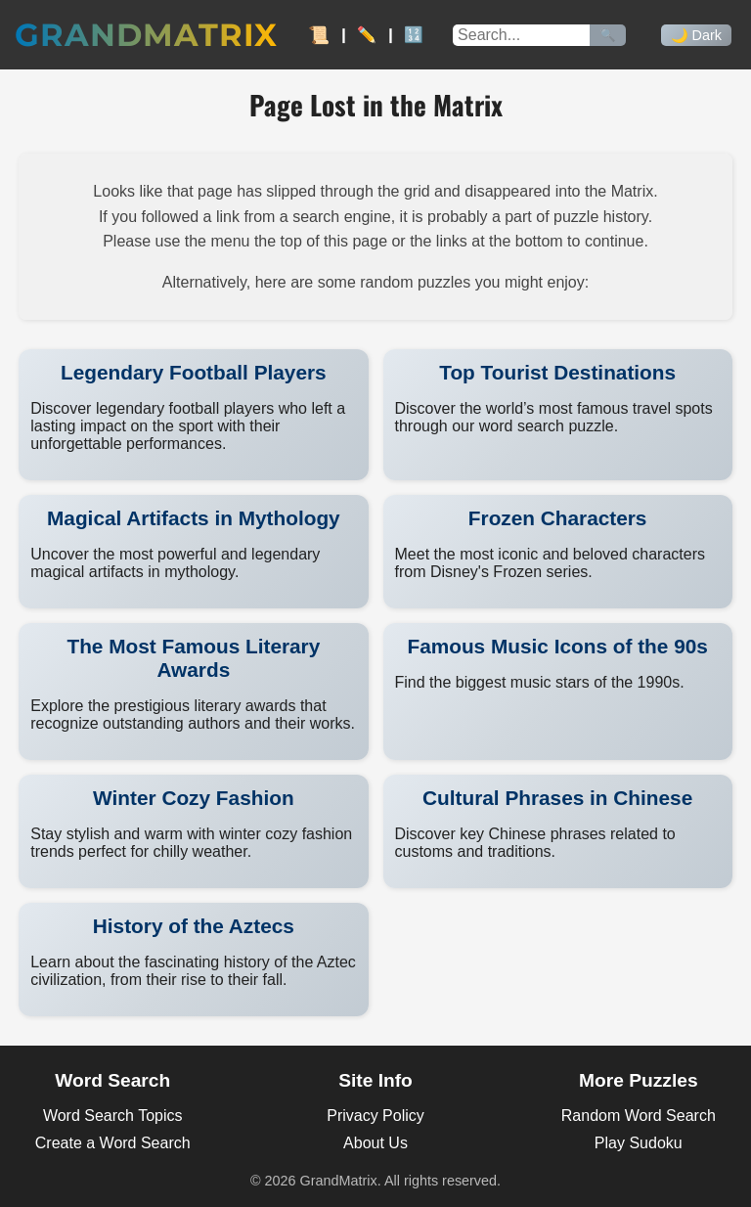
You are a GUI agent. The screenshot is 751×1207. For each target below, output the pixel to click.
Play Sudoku (639, 1143)
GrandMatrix (146, 35)
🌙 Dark (696, 35)
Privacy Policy (375, 1115)
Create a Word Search (113, 1143)
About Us (375, 1143)
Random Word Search (638, 1115)
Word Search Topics (113, 1115)
